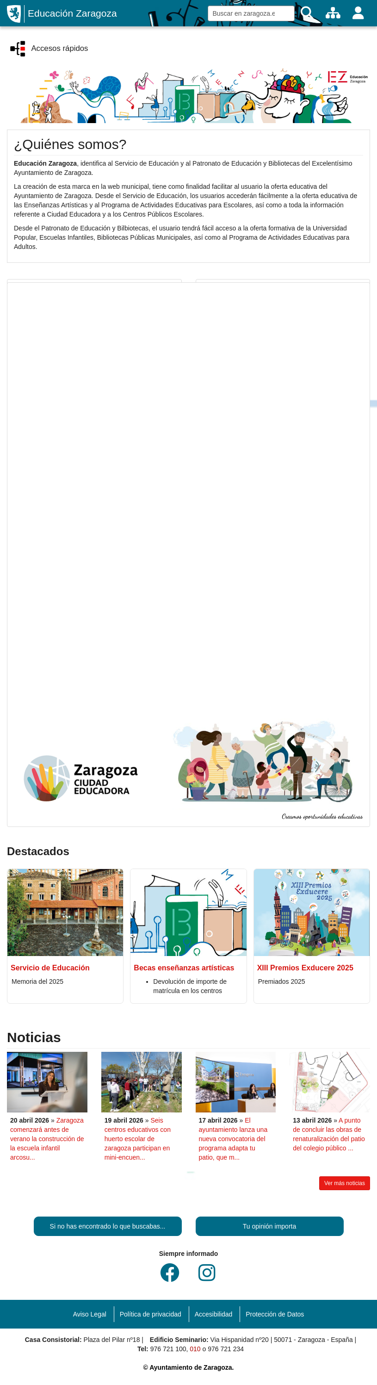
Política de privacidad (150, 1314)
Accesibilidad (214, 1314)
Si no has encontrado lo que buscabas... (108, 1226)
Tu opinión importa (269, 1226)
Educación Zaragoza (72, 13)
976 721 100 (168, 1349)
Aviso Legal (89, 1314)
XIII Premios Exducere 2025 (305, 968)
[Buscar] (307, 13)
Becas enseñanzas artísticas (184, 968)
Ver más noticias (344, 1183)
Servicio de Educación (50, 968)
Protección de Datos (275, 1314)
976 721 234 (226, 1349)
